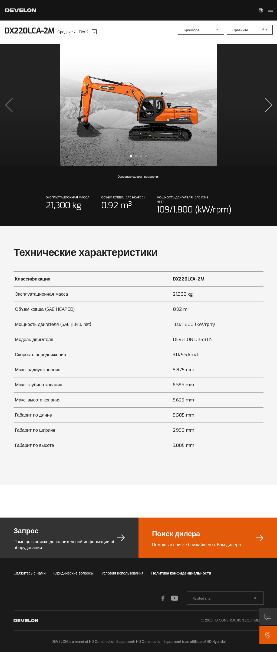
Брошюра (191, 30)
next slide (205, 105)
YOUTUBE (173, 598)
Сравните (240, 30)
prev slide (71, 105)
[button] (8, 105)
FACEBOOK (162, 598)
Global (261, 10)
